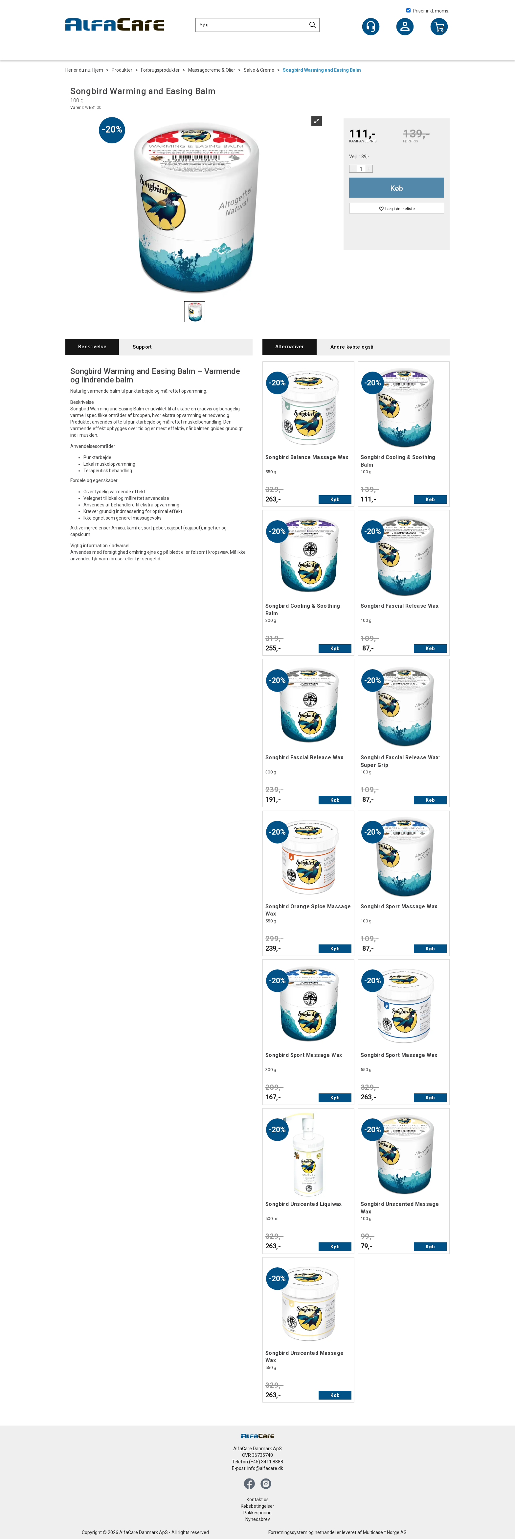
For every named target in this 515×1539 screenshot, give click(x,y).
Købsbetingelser (257, 1506)
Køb (396, 188)
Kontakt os (258, 1499)
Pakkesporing (257, 1512)
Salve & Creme (259, 70)
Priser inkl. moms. (427, 10)
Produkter (122, 70)
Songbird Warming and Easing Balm (322, 70)
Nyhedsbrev (257, 1519)
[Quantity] (361, 169)
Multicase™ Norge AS (385, 1532)
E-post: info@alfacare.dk (257, 1468)
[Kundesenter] (371, 27)
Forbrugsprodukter (160, 70)
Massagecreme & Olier (211, 70)
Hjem (97, 70)
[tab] (92, 347)
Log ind (405, 27)
